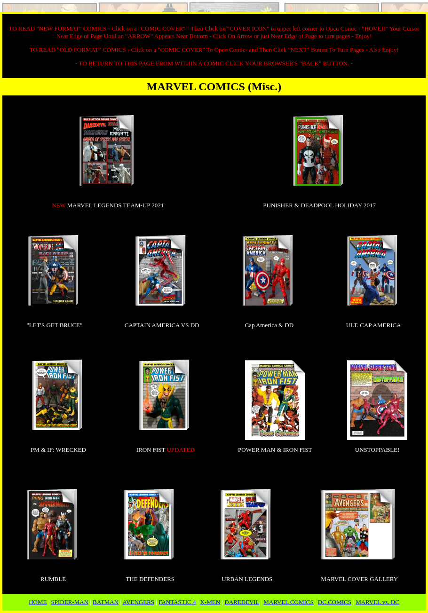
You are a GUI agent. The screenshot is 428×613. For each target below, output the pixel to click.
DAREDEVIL (241, 601)
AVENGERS (138, 601)
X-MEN (210, 601)
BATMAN (106, 601)
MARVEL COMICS (288, 601)
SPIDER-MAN (69, 601)
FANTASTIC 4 (177, 601)
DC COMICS (334, 601)
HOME (38, 601)
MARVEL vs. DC (377, 601)
